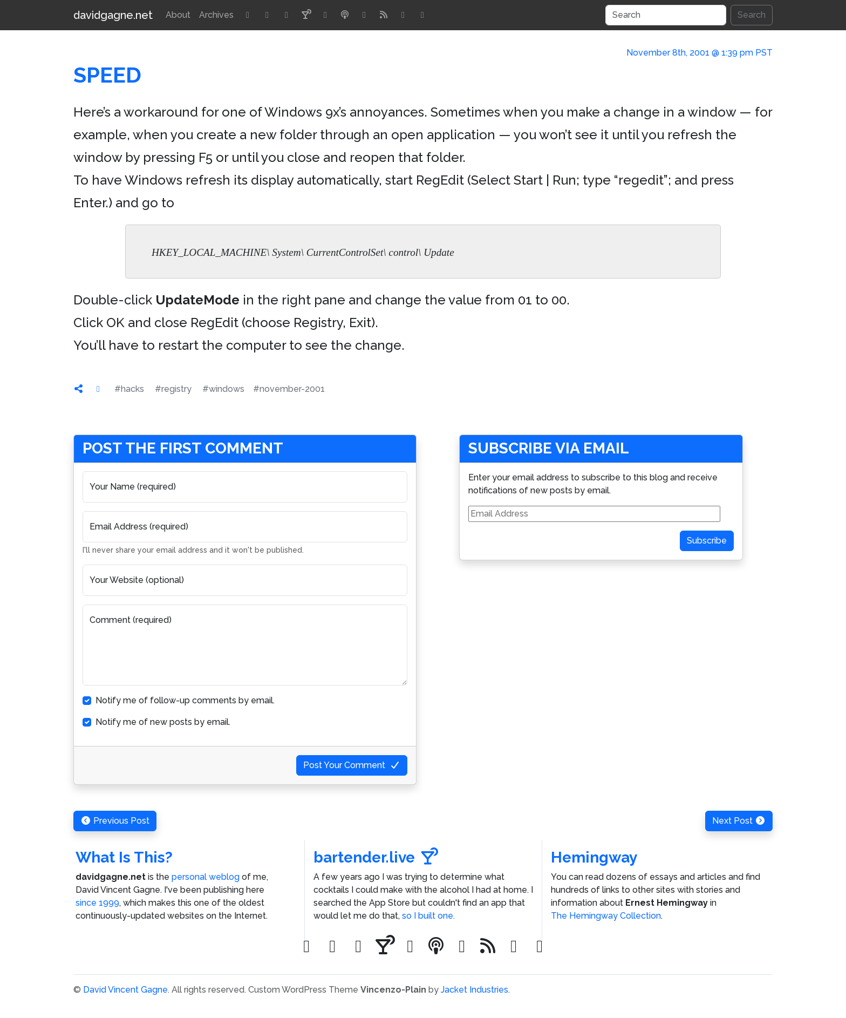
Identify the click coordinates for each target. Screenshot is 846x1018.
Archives (216, 15)
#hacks (129, 389)
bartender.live (375, 857)
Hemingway (594, 857)
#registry (173, 389)
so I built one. (428, 916)
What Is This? (124, 857)
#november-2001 (289, 389)
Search (752, 15)
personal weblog (206, 877)
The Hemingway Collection (606, 916)
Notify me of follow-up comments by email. (185, 700)
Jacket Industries (474, 990)
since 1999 (97, 903)
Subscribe (707, 540)
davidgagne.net (113, 15)
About (178, 15)
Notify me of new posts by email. (162, 722)
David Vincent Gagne (125, 990)
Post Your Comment (351, 765)
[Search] (665, 15)
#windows (223, 389)
